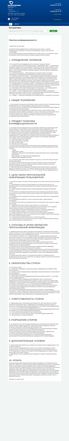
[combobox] (28, 31)
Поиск (53, 31)
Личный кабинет (57, 19)
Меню (16, 24)
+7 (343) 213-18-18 (55, 5)
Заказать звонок (57, 14)
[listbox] (13, 11)
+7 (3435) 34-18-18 (55, 11)
